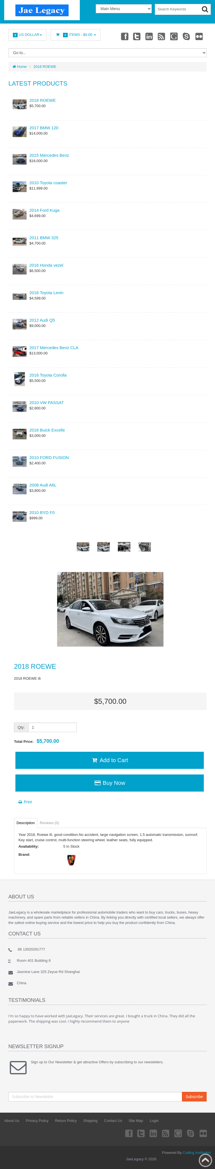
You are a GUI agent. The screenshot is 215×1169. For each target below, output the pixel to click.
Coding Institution (197, 1152)
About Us (11, 1121)
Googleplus (174, 36)
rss (162, 36)
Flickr (199, 36)
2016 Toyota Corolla (48, 375)
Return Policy (66, 1121)
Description (26, 823)
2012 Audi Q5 (42, 320)
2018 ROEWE (45, 66)
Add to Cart (109, 760)
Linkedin (149, 36)
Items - (75, 35)
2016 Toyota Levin (46, 292)
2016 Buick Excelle (47, 430)
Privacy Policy (37, 1121)
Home (20, 66)
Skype (187, 36)
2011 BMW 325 (43, 237)
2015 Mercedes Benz (49, 155)
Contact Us (113, 1121)
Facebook (124, 36)
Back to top (205, 1160)
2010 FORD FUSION (49, 457)
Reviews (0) (49, 823)
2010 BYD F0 (42, 512)
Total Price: (36, 741)
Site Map (136, 1121)
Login (154, 1121)
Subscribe (194, 1096)
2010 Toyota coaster (48, 182)
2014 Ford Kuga (44, 210)
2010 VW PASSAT (46, 402)
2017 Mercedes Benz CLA (53, 347)
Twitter (137, 36)
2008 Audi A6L (43, 485)
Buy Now (109, 783)
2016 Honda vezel (46, 265)
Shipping (90, 1121)
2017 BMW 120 (43, 127)
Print (25, 802)
